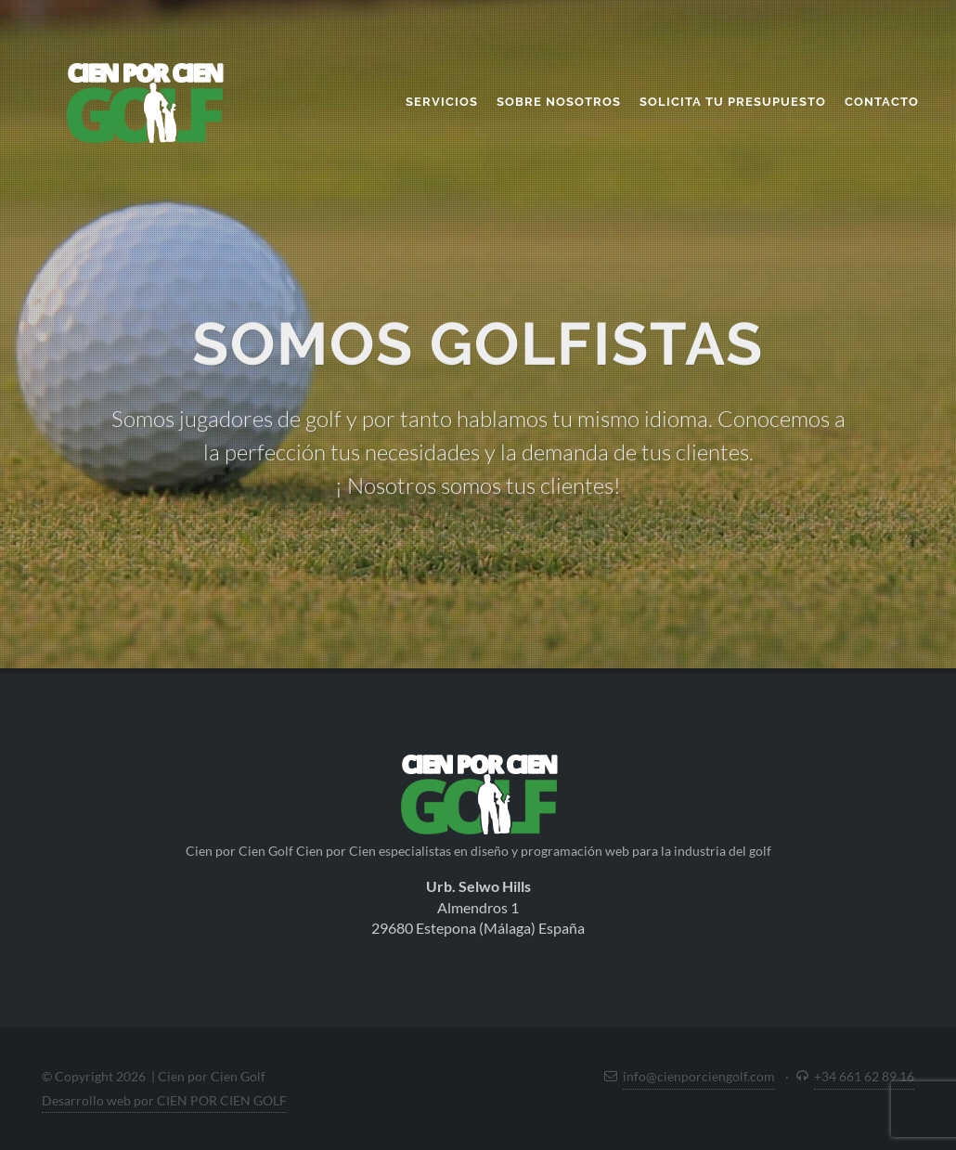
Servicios (442, 102)
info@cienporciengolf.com (699, 1076)
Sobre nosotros (559, 102)
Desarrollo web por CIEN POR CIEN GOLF (164, 1100)
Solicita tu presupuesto (732, 102)
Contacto (882, 102)
